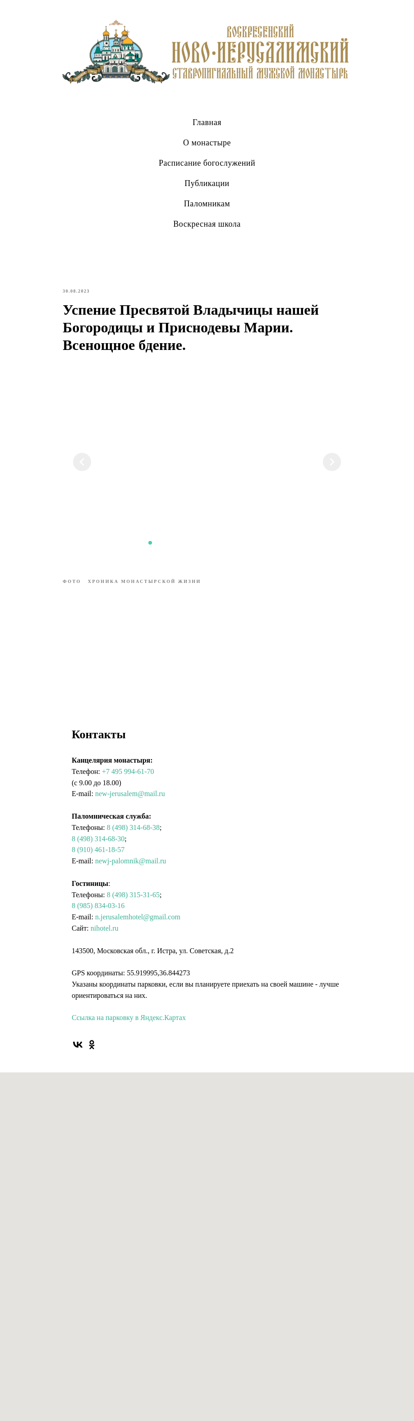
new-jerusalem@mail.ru (130, 793)
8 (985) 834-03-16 (98, 905)
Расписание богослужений (207, 163)
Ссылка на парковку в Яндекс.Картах (129, 1017)
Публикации (206, 183)
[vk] (77, 1044)
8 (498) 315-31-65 (133, 895)
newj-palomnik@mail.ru (130, 861)
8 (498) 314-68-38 (133, 827)
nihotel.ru (105, 928)
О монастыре (207, 142)
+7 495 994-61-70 (128, 771)
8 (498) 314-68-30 (98, 839)
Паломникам (207, 203)
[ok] (91, 1044)
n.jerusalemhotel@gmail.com (137, 917)
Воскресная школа (206, 223)
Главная (207, 122)
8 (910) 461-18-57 (98, 849)
